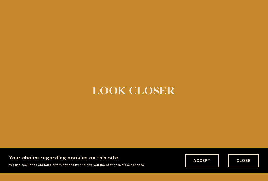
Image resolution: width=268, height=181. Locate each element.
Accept (202, 160)
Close (243, 160)
